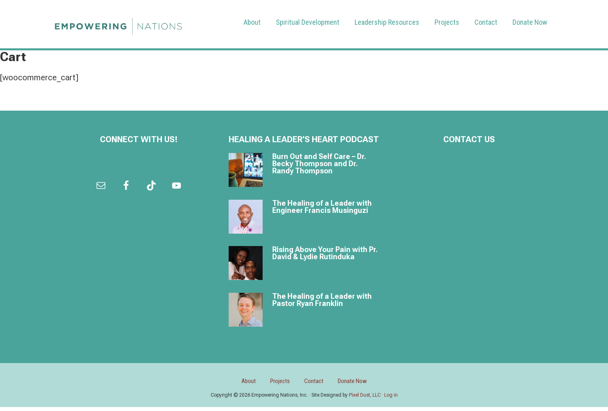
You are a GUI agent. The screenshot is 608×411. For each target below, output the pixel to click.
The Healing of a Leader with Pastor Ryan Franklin (322, 300)
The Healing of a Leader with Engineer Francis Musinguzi (322, 207)
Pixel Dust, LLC (365, 399)
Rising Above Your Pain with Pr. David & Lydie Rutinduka (325, 253)
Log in (391, 399)
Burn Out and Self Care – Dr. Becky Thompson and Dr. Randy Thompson (319, 164)
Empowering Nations (118, 24)
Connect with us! (139, 140)
